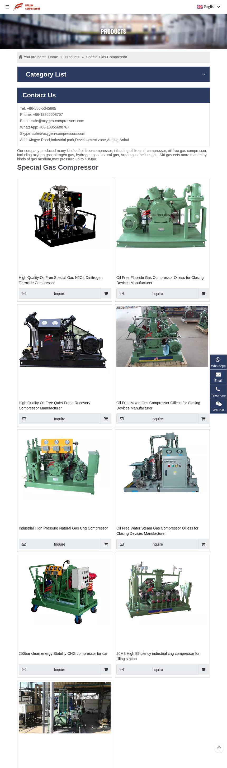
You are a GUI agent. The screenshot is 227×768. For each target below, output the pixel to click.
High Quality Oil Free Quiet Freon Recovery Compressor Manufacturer (54, 405)
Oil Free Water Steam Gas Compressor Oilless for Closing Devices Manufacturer (157, 531)
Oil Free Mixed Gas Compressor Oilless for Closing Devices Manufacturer (158, 405)
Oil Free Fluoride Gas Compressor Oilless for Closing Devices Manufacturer (160, 280)
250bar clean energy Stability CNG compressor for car (63, 653)
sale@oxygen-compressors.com (57, 121)
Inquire (42, 293)
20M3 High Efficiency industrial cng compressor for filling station (158, 656)
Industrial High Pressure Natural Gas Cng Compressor (63, 528)
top (219, 748)
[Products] (113, 31)
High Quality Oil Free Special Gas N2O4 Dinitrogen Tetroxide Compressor (60, 280)
